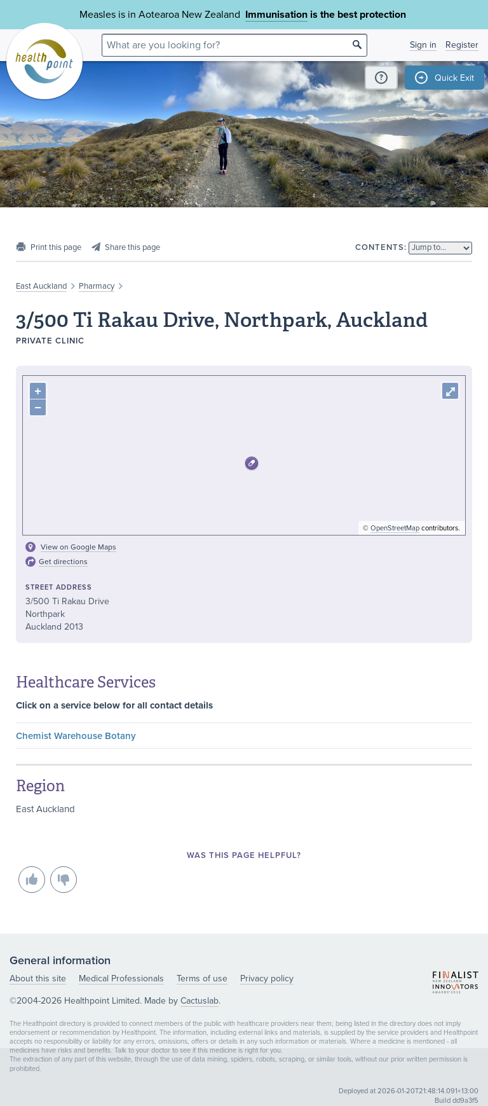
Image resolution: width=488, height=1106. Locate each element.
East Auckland (41, 286)
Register (461, 44)
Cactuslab (199, 1000)
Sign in (423, 44)
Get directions (63, 561)
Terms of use (202, 978)
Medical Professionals (121, 978)
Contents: (381, 247)
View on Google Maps (78, 547)
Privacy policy (267, 978)
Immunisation (276, 14)
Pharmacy (96, 286)
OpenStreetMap (394, 528)
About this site (38, 978)
